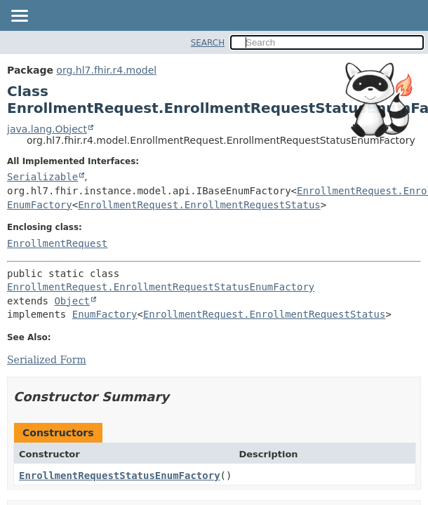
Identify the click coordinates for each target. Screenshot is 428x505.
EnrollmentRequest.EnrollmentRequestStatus (199, 204)
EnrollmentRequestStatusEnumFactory (119, 475)
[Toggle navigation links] (19, 17)
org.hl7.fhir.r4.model (106, 70)
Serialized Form (46, 359)
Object (72, 301)
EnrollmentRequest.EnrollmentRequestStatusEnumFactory (160, 286)
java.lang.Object (47, 129)
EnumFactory (39, 204)
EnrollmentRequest (57, 243)
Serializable (42, 176)
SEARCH (208, 43)
